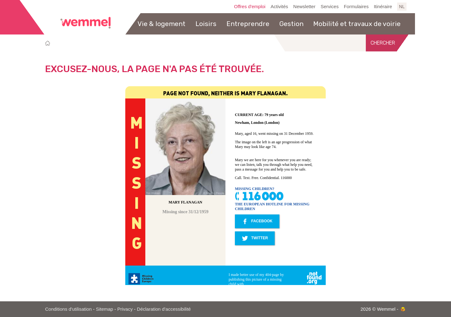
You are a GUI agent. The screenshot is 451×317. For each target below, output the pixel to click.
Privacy (125, 309)
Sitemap (104, 309)
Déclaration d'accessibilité (164, 309)
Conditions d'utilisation (68, 309)
